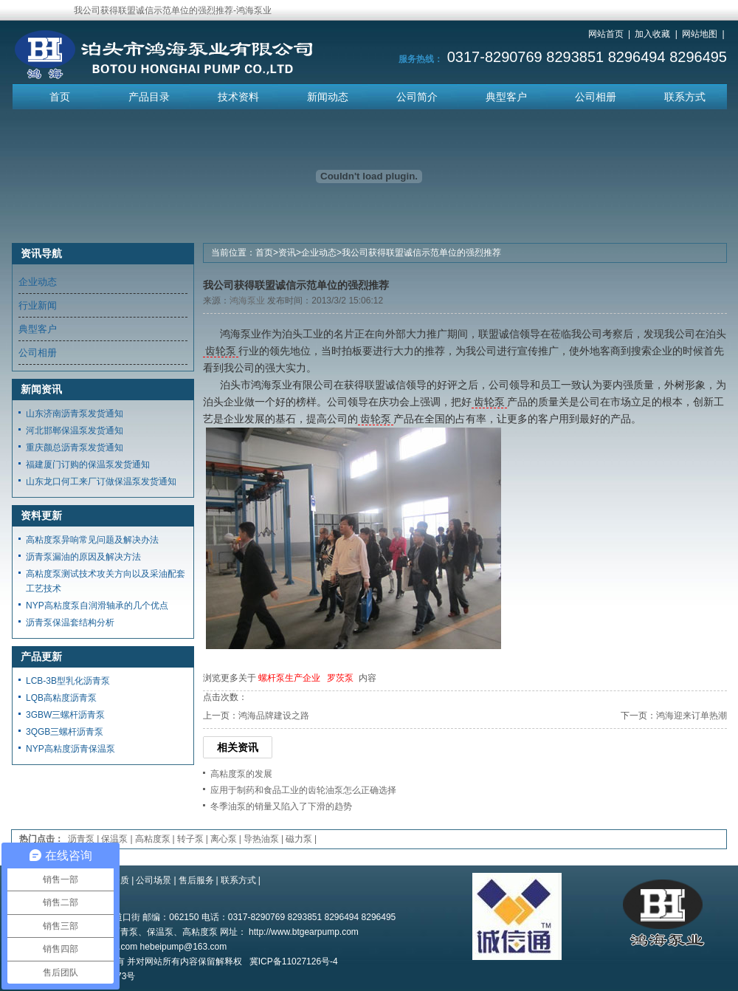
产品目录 (149, 97)
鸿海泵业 (247, 300)
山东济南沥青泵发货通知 (74, 413)
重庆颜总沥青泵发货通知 (74, 447)
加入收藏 (652, 34)
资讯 (287, 252)
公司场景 (153, 880)
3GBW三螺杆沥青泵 (65, 715)
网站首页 (606, 34)
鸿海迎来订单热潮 (691, 715)
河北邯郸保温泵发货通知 (74, 430)
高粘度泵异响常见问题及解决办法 (92, 540)
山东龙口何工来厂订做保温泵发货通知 (101, 481)
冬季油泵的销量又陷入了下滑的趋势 (281, 806)
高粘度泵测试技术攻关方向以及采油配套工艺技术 (105, 581)
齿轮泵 (220, 351)
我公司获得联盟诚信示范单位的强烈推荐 (421, 252)
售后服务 (196, 880)
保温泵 (114, 839)
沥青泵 (81, 839)
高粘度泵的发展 (241, 774)
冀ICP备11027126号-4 (293, 961)
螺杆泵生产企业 (289, 678)
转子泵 (190, 839)
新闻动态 (327, 97)
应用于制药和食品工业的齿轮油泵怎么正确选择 (303, 790)
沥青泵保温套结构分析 (70, 622)
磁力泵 (299, 839)
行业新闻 (37, 305)
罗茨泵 (340, 678)
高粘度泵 (152, 839)
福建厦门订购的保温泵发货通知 (88, 464)
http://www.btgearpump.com (304, 932)
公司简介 (417, 97)
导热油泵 (261, 839)
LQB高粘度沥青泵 (61, 698)
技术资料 (238, 97)
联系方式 (685, 97)
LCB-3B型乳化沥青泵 (68, 681)
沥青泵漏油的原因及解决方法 (83, 557)
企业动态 (319, 252)
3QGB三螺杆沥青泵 (64, 732)
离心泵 (223, 839)
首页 (59, 97)
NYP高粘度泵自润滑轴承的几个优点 (97, 605)
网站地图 (699, 34)
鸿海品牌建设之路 (273, 715)
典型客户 (506, 97)
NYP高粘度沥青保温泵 (70, 749)
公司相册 (595, 97)
